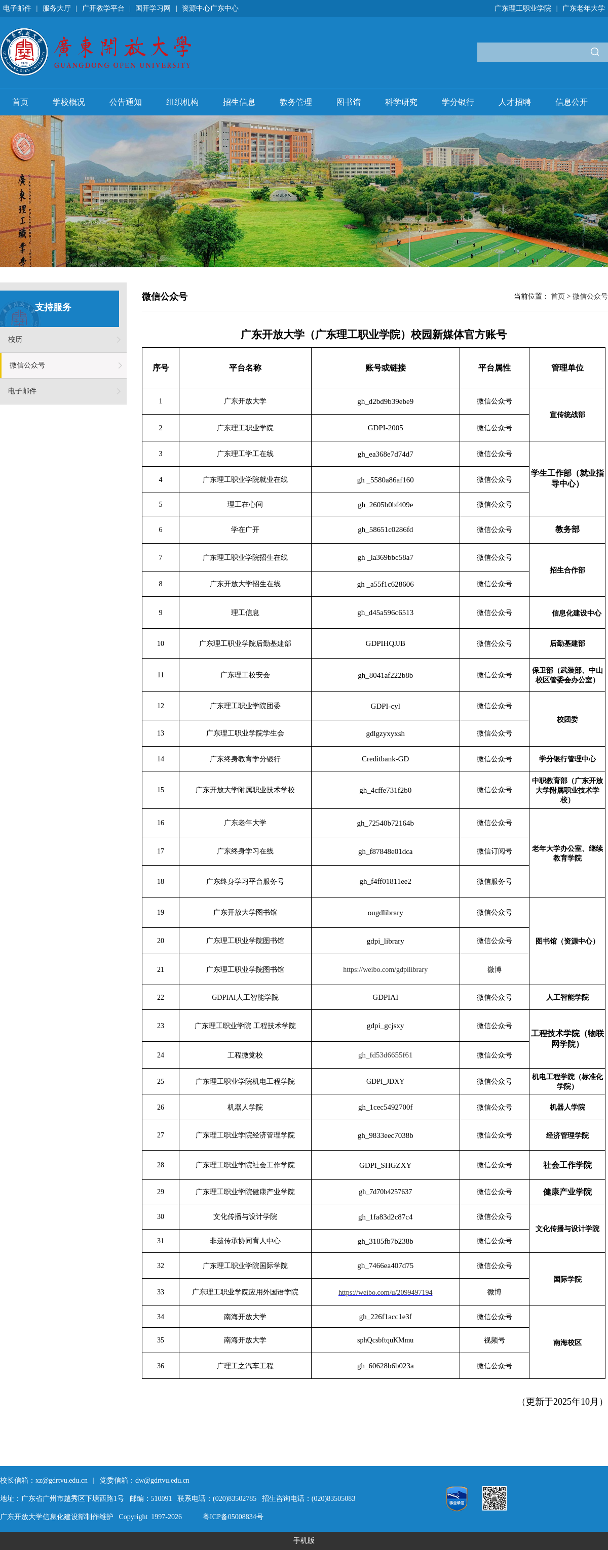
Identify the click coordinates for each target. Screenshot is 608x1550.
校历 (15, 339)
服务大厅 (57, 8)
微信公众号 (27, 365)
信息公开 (571, 102)
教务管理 (296, 102)
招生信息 (239, 102)
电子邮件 (17, 8)
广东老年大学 (583, 8)
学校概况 (69, 102)
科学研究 (401, 102)
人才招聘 (515, 102)
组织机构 (182, 102)
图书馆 (348, 102)
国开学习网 (153, 8)
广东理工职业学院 (523, 8)
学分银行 (458, 102)
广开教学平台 (103, 8)
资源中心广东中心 (210, 8)
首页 (20, 102)
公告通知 (125, 102)
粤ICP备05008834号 (233, 1517)
